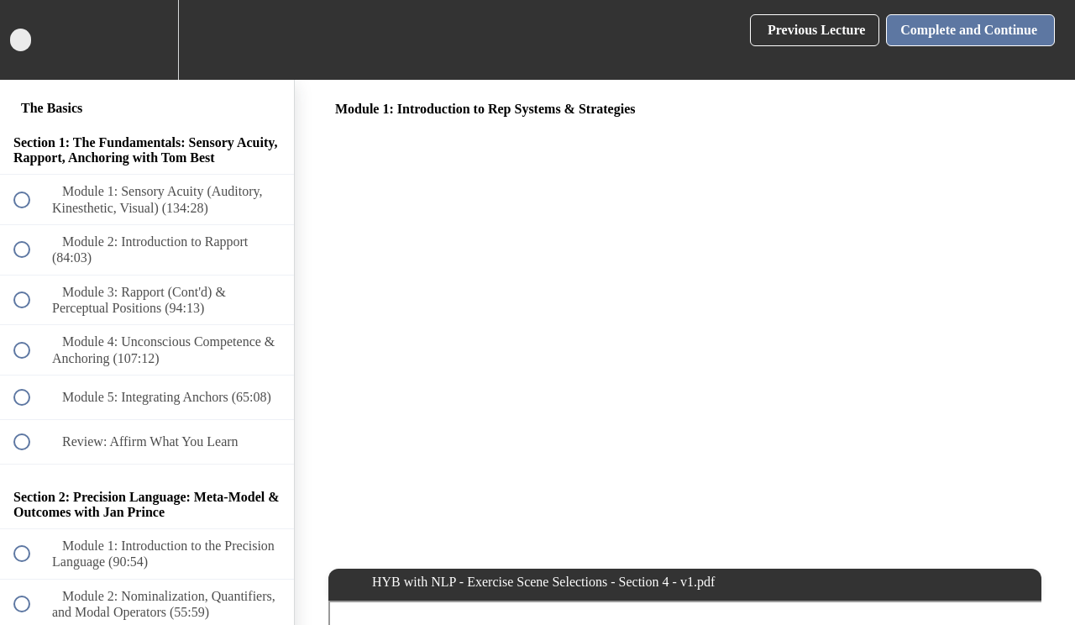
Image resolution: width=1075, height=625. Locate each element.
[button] (31, 40)
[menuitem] (147, 40)
